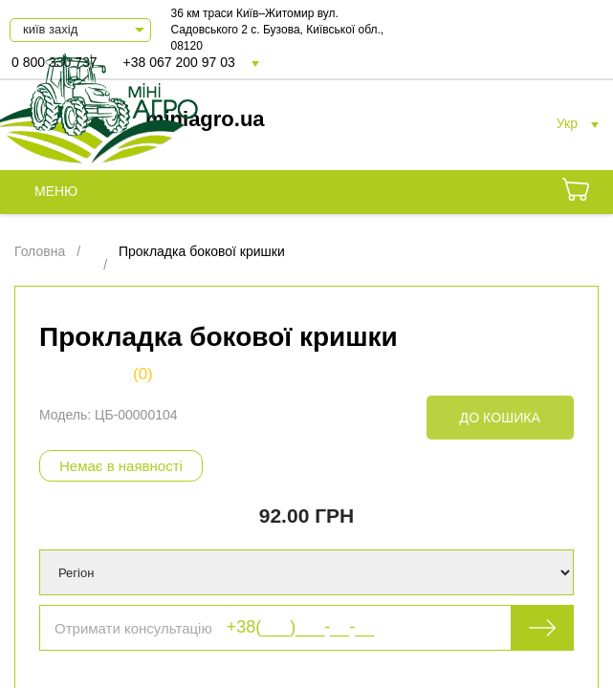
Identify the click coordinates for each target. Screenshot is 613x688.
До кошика (500, 417)
